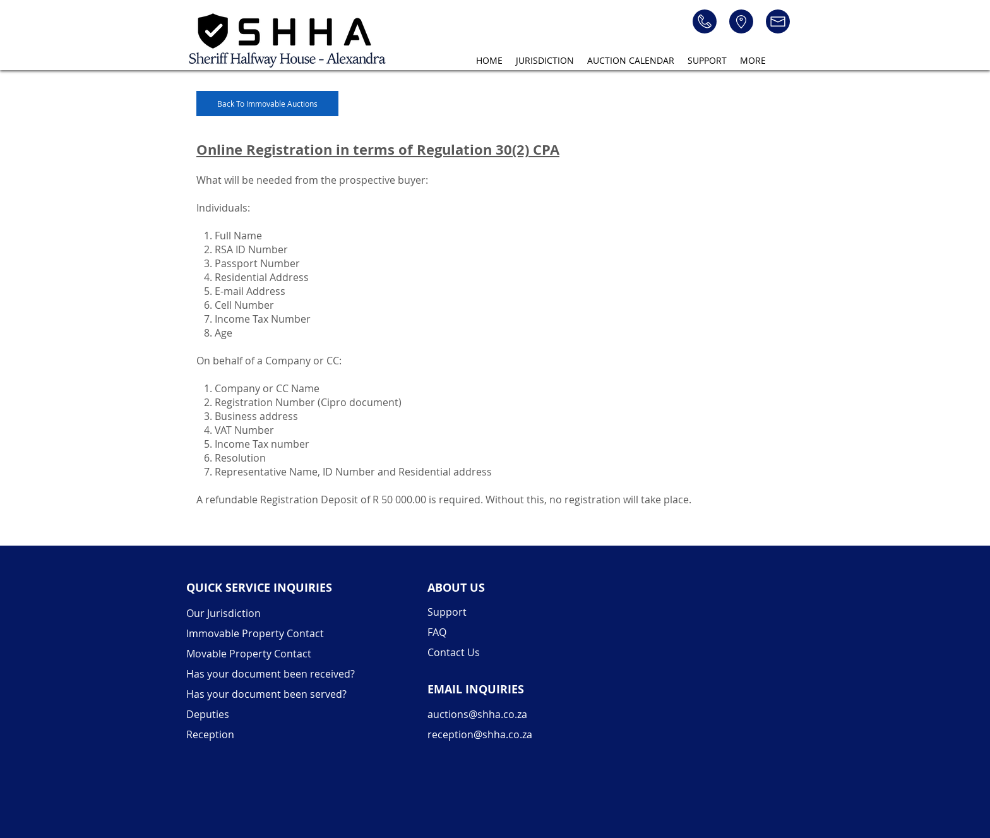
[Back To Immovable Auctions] (267, 103)
